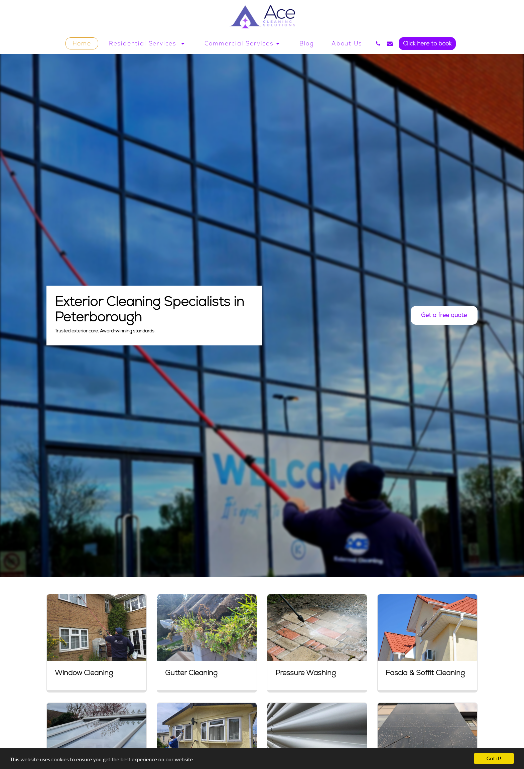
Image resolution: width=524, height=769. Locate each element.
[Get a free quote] (444, 315)
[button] (148, 43)
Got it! (494, 758)
